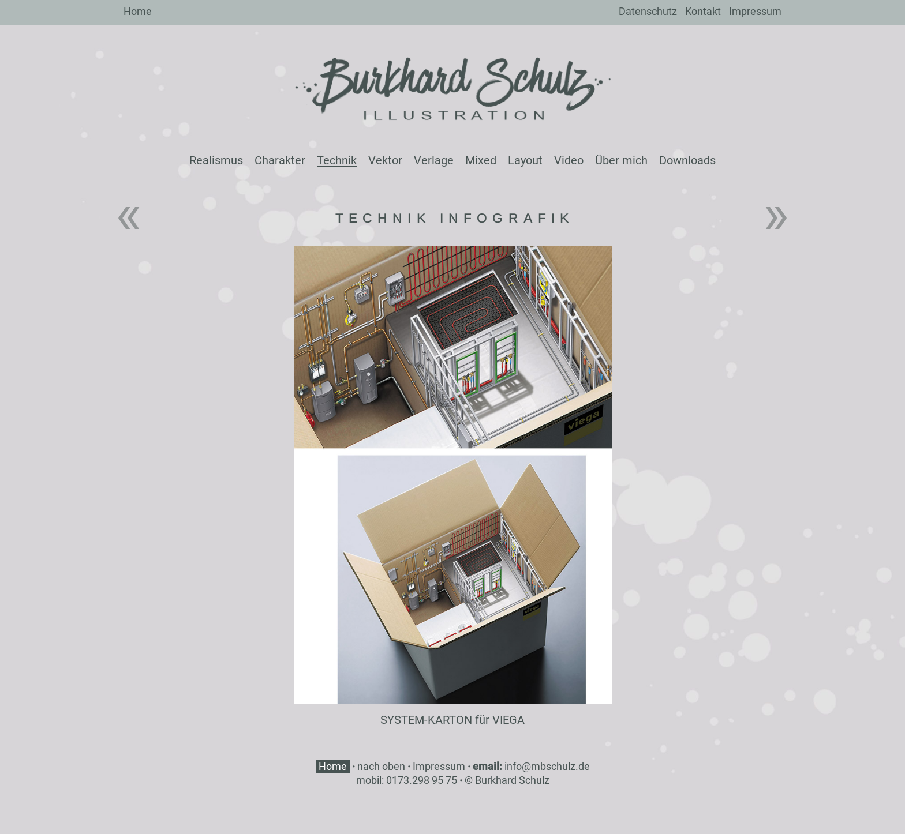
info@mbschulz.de (547, 766)
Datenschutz (648, 11)
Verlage (434, 160)
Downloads (687, 160)
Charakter (280, 160)
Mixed (480, 160)
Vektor (385, 160)
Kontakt (703, 11)
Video (569, 160)
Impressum (755, 11)
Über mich (621, 160)
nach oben (381, 766)
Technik (337, 160)
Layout (525, 160)
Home (138, 11)
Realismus (216, 160)
